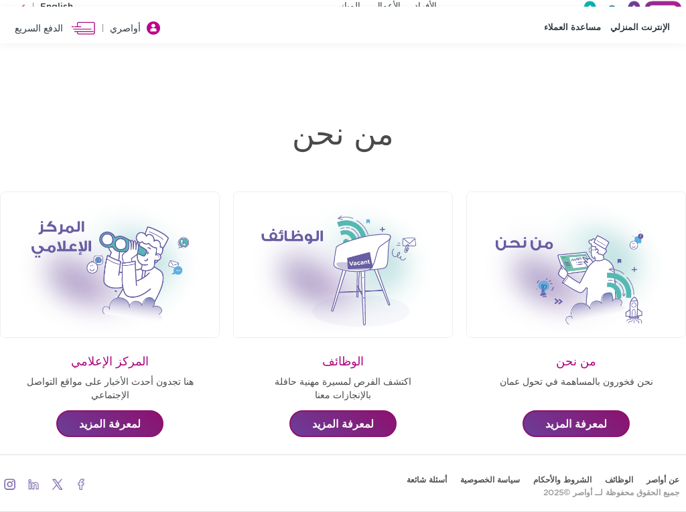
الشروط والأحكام (562, 479)
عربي (17, 10)
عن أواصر (662, 479)
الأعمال (387, 9)
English (56, 10)
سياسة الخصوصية (490, 479)
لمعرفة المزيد (576, 424)
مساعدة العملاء (572, 61)
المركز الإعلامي (110, 361)
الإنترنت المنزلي (640, 61)
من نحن (576, 361)
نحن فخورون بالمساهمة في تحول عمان (576, 381)
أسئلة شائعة (427, 479)
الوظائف (343, 361)
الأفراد (425, 9)
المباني (347, 9)
